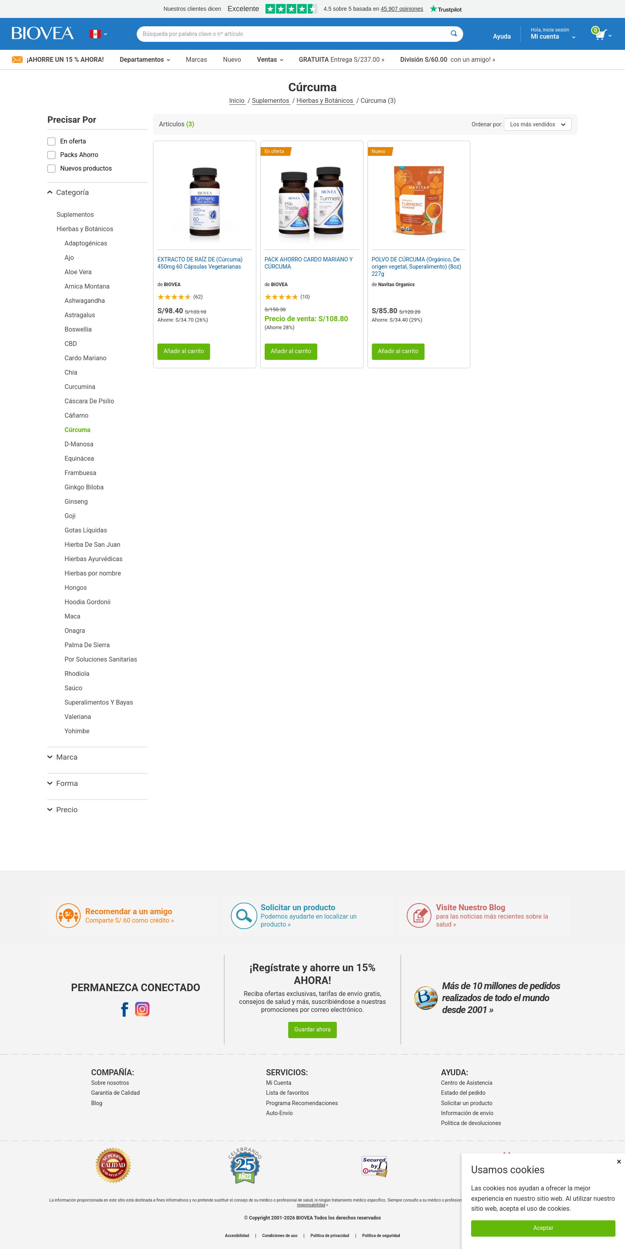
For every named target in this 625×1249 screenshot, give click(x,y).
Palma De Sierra (87, 645)
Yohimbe (77, 731)
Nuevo (232, 59)
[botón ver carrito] (604, 35)
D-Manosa (79, 444)
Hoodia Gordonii (87, 602)
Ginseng (76, 501)
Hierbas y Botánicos (326, 100)
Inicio (237, 100)
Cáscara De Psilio (89, 401)
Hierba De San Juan (92, 544)
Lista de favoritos (287, 1093)
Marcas (196, 59)
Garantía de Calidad (115, 1093)
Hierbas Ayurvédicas (94, 559)
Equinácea (79, 458)
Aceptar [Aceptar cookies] (543, 1228)
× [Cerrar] (619, 1162)
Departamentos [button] (145, 59)
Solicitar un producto (467, 1103)
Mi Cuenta (278, 1083)
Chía (71, 372)
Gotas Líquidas (86, 530)
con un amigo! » (447, 59)
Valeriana (78, 717)
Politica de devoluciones (471, 1123)
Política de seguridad (381, 1236)
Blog (96, 1103)
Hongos (76, 587)
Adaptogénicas (86, 243)
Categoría (68, 192)
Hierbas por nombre (93, 573)
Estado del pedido (463, 1093)
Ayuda (502, 36)
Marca (62, 757)
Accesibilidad (237, 1236)
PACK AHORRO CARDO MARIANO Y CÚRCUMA (309, 263)
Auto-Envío (279, 1113)
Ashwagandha (85, 300)
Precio (62, 809)
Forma (62, 783)
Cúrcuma (77, 430)
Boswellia (78, 329)
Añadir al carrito (183, 351)
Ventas (270, 59)
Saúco (74, 688)
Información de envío (467, 1113)
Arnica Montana (87, 286)
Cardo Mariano (85, 358)
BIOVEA (172, 284)
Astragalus (80, 315)
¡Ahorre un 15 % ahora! (58, 59)
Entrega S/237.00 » (342, 59)
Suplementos (271, 100)
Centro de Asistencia (467, 1083)
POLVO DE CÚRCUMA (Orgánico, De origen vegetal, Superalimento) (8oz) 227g (417, 266)
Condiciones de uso (279, 1236)
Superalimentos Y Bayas (99, 702)
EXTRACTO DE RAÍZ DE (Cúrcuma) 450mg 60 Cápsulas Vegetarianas (200, 263)
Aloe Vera (78, 272)
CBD (71, 344)
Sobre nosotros (110, 1083)
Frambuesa (80, 473)
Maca (73, 616)
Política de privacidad (330, 1236)
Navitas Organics (396, 284)
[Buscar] (453, 34)
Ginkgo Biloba (84, 487)
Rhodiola (77, 674)
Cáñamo (76, 415)
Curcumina (80, 387)
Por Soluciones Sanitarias (101, 659)
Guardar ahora (312, 1029)
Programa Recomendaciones (302, 1103)
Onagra (75, 630)
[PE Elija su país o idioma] (98, 34)
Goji (70, 516)
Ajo (69, 257)
